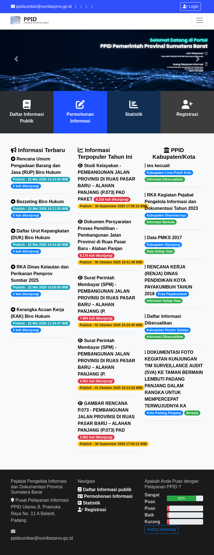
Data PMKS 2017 (163, 244)
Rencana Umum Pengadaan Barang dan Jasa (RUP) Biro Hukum (40, 173)
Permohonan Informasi (105, 496)
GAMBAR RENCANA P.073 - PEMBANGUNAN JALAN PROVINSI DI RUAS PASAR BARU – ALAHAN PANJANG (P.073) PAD (107, 423)
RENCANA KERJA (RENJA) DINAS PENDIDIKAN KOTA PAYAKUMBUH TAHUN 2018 (168, 284)
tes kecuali (169, 172)
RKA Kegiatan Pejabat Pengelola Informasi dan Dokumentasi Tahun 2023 (171, 209)
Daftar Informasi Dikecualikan (168, 326)
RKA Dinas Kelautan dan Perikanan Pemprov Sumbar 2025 (40, 281)
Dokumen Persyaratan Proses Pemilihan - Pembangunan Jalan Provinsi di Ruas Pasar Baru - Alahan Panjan (107, 242)
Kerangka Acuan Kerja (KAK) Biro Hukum (40, 320)
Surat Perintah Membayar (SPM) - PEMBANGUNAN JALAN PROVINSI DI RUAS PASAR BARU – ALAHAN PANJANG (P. (107, 301)
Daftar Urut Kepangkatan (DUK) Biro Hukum (40, 241)
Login (190, 6)
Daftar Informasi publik (105, 489)
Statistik (133, 114)
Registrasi (187, 114)
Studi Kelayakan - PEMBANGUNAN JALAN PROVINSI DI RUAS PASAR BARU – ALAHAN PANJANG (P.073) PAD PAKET (107, 186)
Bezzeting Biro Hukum (40, 208)
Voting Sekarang (161, 529)
